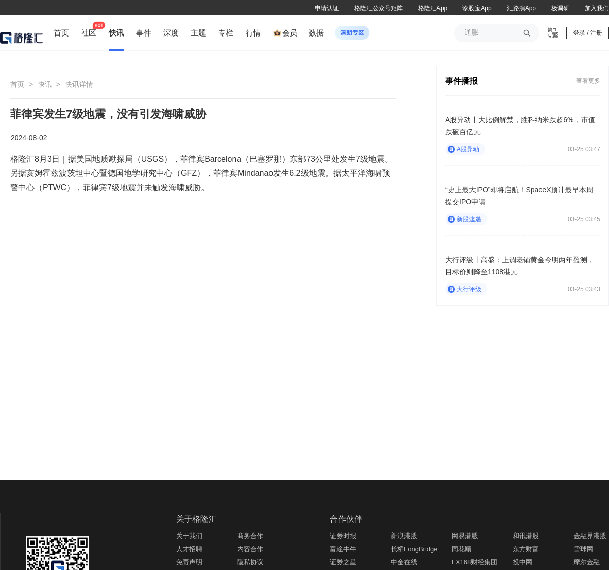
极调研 (560, 8)
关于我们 (189, 536)
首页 (17, 84)
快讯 (45, 84)
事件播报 (461, 81)
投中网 (522, 562)
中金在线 (404, 562)
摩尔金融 (586, 562)
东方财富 (526, 549)
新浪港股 (404, 536)
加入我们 (597, 8)
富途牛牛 (343, 549)
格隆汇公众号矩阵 (378, 8)
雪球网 (583, 549)
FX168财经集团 (474, 562)
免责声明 (189, 562)
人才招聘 (189, 549)
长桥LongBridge (414, 549)
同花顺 (461, 549)
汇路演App (521, 8)
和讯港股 (526, 536)
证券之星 (343, 562)
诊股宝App (476, 8)
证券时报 (343, 536)
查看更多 (588, 80)
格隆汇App (432, 8)
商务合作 (250, 536)
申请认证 (327, 8)
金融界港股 (589, 536)
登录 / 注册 (587, 33)
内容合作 (250, 549)
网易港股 (465, 536)
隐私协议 (250, 562)
